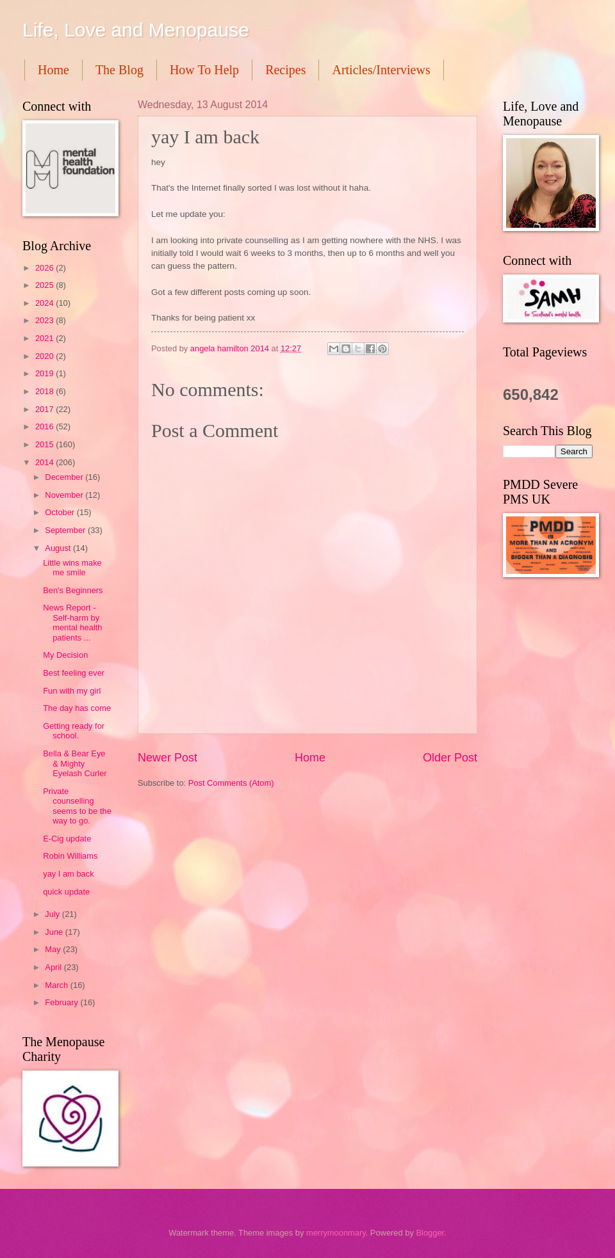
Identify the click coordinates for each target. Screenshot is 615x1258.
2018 (45, 391)
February (62, 1002)
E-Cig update (67, 838)
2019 (45, 373)
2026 (45, 268)
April (54, 967)
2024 (45, 303)
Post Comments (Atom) (231, 783)
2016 (45, 426)
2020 (45, 356)
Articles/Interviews (381, 70)
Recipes (285, 70)
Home (53, 70)
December (65, 477)
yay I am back (68, 874)
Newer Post (167, 757)
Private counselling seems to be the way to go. (77, 805)
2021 (45, 338)
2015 (45, 444)
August (59, 548)
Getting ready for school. (73, 730)
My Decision (65, 655)
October (60, 512)
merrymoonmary (336, 1233)
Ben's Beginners (72, 590)
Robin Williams (70, 856)
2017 (45, 409)
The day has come (77, 708)
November (65, 495)
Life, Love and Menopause (135, 29)
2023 (45, 320)
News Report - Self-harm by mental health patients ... (72, 622)
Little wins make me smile (72, 567)
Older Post (450, 757)
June (55, 932)
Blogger (430, 1233)
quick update (66, 891)
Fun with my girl (72, 691)
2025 (45, 285)
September (66, 530)
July (53, 914)
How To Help (204, 70)
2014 (45, 462)
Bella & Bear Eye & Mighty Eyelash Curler (74, 763)
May (54, 949)
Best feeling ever (73, 673)
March (57, 985)
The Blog (119, 70)
